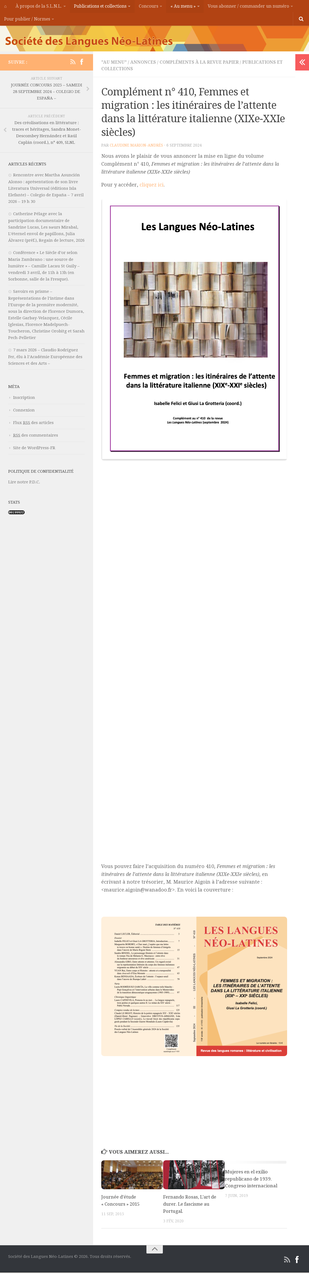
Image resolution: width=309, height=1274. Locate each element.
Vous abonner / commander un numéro (247, 6)
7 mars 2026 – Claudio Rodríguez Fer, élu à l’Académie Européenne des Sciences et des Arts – (45, 358)
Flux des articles (33, 424)
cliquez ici (152, 186)
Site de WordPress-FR (34, 449)
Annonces (144, 63)
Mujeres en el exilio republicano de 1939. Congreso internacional (251, 1180)
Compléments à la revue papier (200, 63)
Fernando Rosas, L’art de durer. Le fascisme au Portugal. (190, 1205)
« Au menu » (182, 6)
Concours (148, 6)
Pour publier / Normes (27, 20)
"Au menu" (114, 63)
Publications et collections (100, 6)
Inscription (24, 399)
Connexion (24, 411)
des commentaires (35, 436)
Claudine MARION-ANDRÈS (136, 147)
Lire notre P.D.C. (24, 483)
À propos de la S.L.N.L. (37, 6)
